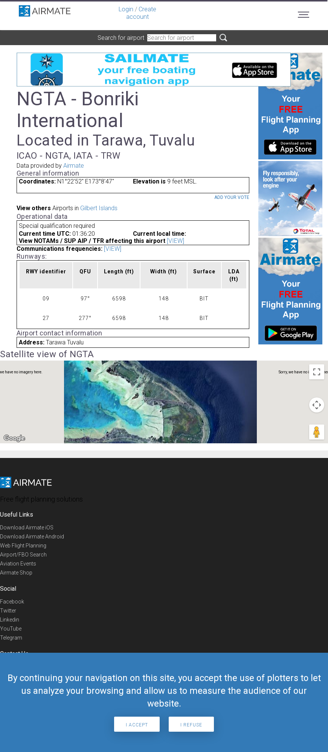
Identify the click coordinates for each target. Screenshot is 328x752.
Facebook (12, 602)
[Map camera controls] (316, 404)
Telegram (11, 638)
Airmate (73, 165)
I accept (137, 725)
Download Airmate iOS (26, 528)
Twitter (8, 611)
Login (126, 9)
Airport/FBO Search (23, 555)
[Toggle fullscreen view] (316, 371)
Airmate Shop (16, 573)
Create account (141, 13)
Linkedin (9, 620)
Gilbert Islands (98, 208)
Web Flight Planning (23, 546)
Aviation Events (18, 564)
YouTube (10, 629)
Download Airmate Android (32, 537)
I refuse (191, 725)
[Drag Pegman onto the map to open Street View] (316, 432)
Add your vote (231, 197)
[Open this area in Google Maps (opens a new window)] (14, 438)
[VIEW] (175, 240)
